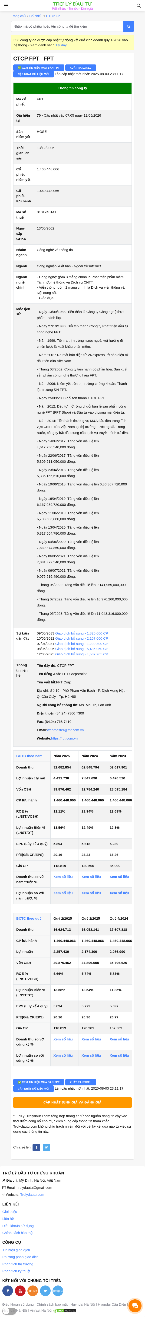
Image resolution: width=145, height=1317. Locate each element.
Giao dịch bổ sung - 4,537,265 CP (81, 654)
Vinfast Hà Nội (41, 1310)
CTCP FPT (54, 16)
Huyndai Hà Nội (82, 1304)
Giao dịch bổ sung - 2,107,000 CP (81, 638)
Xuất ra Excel (81, 67)
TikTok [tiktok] (32, 1290)
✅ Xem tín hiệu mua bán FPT (39, 67)
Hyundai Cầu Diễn (112, 1304)
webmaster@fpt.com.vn (65, 730)
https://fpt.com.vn (64, 738)
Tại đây (61, 45)
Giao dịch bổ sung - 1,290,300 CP (81, 644)
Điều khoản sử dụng (18, 1226)
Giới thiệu (9, 1212)
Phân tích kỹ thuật (16, 1271)
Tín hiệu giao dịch (16, 1250)
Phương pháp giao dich (20, 1257)
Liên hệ (8, 1219)
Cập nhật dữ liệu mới (33, 74)
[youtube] (20, 1290)
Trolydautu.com (32, 1194)
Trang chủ (18, 16)
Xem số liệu (63, 877)
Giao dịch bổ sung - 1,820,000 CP (81, 633)
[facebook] (36, 1147)
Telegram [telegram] (58, 1290)
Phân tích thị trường (17, 1264)
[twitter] (46, 1147)
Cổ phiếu (35, 16)
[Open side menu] (5, 5)
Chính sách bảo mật (17, 1233)
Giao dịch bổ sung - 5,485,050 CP (81, 649)
